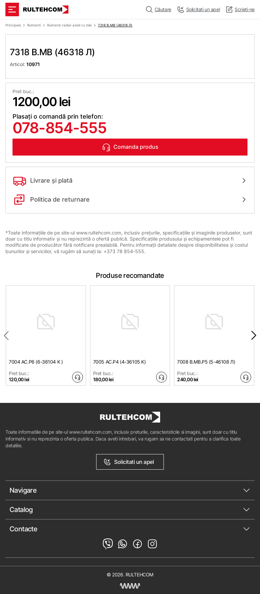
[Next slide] (254, 335)
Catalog (21, 510)
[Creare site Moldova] (130, 586)
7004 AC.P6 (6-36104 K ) (36, 362)
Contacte (23, 529)
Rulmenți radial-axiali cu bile (69, 25)
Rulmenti (34, 25)
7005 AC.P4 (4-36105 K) (119, 362)
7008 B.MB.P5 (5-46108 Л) (206, 362)
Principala (13, 25)
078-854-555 (59, 128)
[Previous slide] (6, 335)
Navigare (23, 490)
